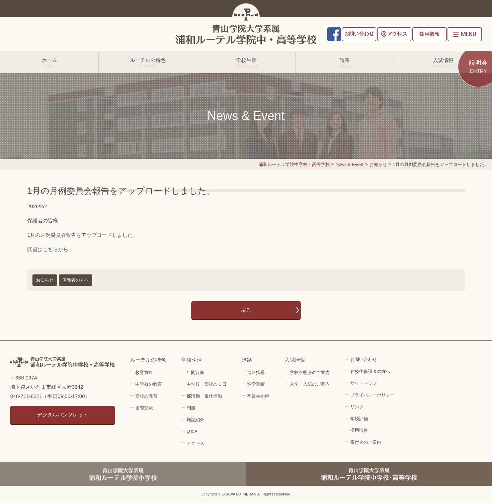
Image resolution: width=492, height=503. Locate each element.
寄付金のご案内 (365, 442)
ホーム (49, 62)
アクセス (394, 34)
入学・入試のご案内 (310, 384)
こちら (50, 249)
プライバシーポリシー (372, 395)
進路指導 (256, 372)
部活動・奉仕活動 (204, 396)
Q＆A (192, 431)
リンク (357, 406)
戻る (246, 310)
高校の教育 (146, 396)
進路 (344, 62)
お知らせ (45, 280)
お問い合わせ (359, 34)
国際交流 (144, 407)
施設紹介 (195, 419)
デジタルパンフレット (62, 414)
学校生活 (246, 62)
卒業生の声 (258, 396)
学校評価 (359, 418)
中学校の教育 (148, 384)
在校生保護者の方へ (370, 371)
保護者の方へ (75, 280)
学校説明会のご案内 (310, 372)
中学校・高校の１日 (207, 384)
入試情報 (443, 62)
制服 (191, 407)
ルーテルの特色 (148, 62)
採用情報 (429, 34)
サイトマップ (363, 383)
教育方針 (144, 372)
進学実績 (256, 384)
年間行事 (195, 372)
